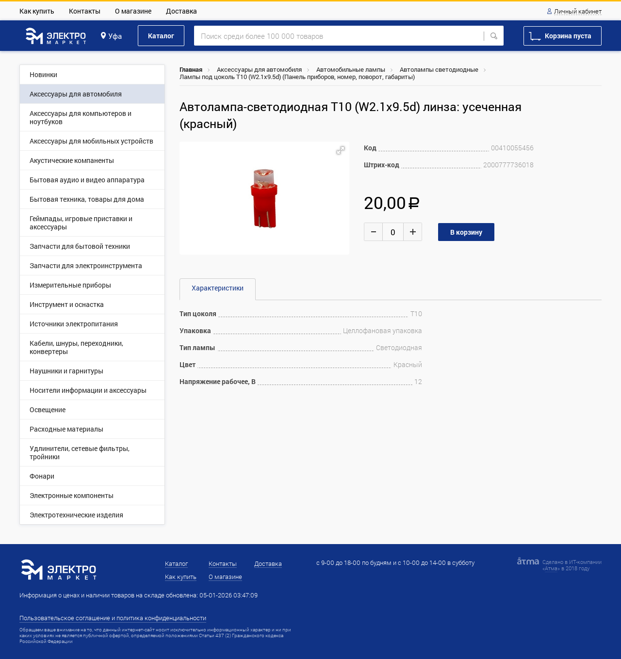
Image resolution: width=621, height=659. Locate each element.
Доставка (181, 11)
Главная (191, 69)
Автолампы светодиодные (439, 69)
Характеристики (218, 287)
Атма (551, 568)
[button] (340, 150)
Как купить (36, 11)
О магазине (133, 11)
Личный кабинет (578, 11)
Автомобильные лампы (350, 69)
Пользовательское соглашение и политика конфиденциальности (112, 617)
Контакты (84, 11)
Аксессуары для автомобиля (259, 69)
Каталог (161, 35)
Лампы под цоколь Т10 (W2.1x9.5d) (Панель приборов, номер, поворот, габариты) (297, 76)
